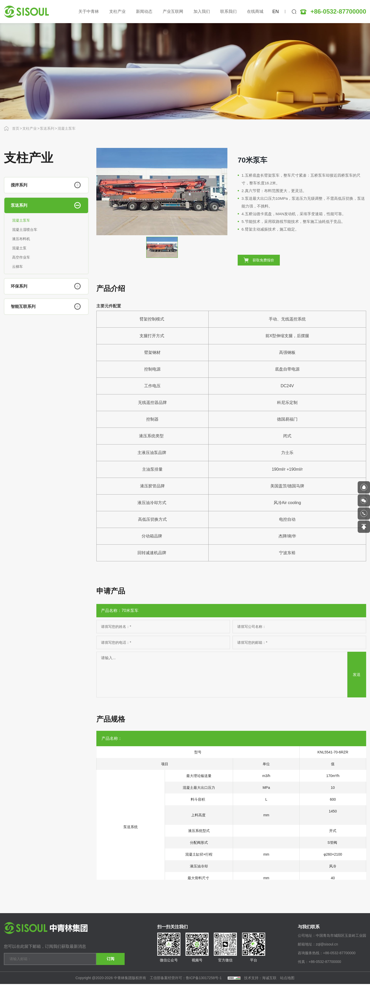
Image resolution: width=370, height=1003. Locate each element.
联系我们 (228, 11)
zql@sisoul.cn (327, 964)
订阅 (107, 975)
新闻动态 (144, 11)
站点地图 (287, 997)
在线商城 (255, 11)
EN (275, 11)
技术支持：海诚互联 (260, 997)
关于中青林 (88, 11)
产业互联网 (173, 11)
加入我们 (201, 11)
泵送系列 (47, 128)
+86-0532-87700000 (338, 11)
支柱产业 (117, 11)
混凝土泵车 (67, 128)
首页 (15, 128)
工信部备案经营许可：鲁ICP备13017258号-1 (186, 997)
